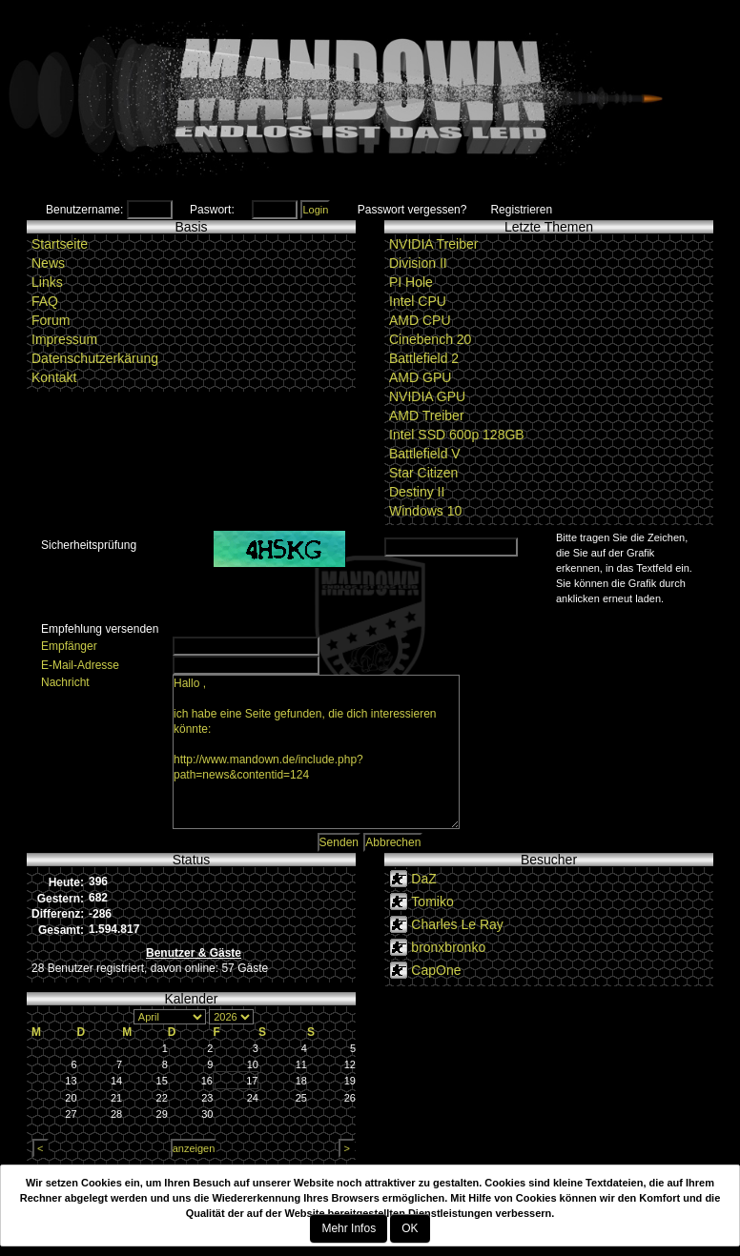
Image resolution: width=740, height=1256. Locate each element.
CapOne (436, 970)
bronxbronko (448, 947)
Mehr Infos (348, 1228)
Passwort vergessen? (412, 209)
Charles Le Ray (457, 924)
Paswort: (212, 209)
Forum (50, 320)
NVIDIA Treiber (433, 244)
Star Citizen (423, 472)
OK (409, 1228)
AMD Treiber (426, 415)
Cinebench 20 (430, 339)
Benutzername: (84, 209)
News (48, 263)
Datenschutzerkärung (94, 358)
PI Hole (411, 282)
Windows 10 (425, 510)
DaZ (423, 878)
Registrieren (521, 209)
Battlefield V (425, 453)
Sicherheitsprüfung (88, 545)
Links (47, 282)
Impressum (64, 339)
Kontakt (53, 377)
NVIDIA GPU (427, 396)
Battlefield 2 (424, 358)
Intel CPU (417, 301)
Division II (418, 263)
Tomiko (432, 901)
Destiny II (416, 491)
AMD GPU (420, 377)
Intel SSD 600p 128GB (456, 434)
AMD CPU (420, 320)
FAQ (44, 301)
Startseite (59, 244)
